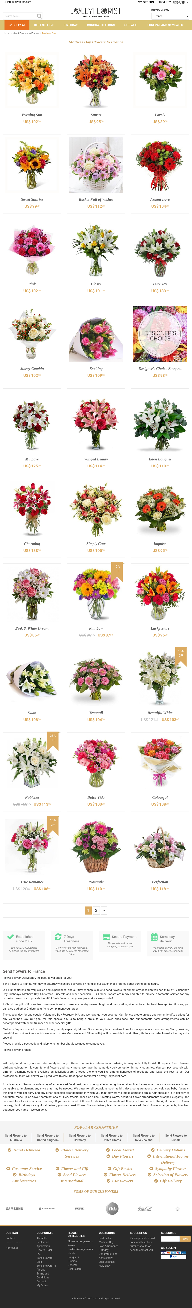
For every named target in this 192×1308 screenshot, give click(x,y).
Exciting (96, 368)
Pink (32, 284)
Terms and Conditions (43, 1274)
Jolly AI (17, 25)
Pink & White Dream (32, 628)
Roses (71, 1244)
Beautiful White (160, 713)
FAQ (39, 1252)
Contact (10, 1237)
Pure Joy (160, 284)
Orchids (72, 1260)
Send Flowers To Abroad (46, 1266)
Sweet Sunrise (32, 199)
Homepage (12, 1246)
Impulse (160, 544)
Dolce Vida (96, 797)
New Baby (104, 1264)
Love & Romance (108, 1245)
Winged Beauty (96, 459)
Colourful (160, 797)
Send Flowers (44, 1256)
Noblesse (32, 797)
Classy (96, 284)
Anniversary (105, 1256)
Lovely (160, 115)
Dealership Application (43, 1243)
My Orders (147, 2)
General (72, 1264)
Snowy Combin (32, 368)
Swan (32, 713)
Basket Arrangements (80, 1248)
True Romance (32, 882)
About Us (42, 1237)
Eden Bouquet (160, 459)
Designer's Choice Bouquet (160, 371)
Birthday (71, 25)
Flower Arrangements (80, 1240)
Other (96, 35)
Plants (71, 1252)
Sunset (96, 115)
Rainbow (96, 628)
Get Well (131, 25)
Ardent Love (160, 199)
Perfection (160, 882)
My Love (32, 459)
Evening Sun (32, 115)
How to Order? (45, 1249)
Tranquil (96, 713)
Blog (39, 1260)
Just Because (107, 1260)
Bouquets (73, 1256)
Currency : (165, 2)
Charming (32, 544)
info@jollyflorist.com (17, 1)
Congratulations (101, 25)
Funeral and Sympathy (165, 25)
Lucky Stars (160, 628)
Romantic (96, 882)
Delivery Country (160, 9)
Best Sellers (44, 25)
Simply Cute (96, 544)
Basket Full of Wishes (96, 199)
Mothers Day (106, 1241)
